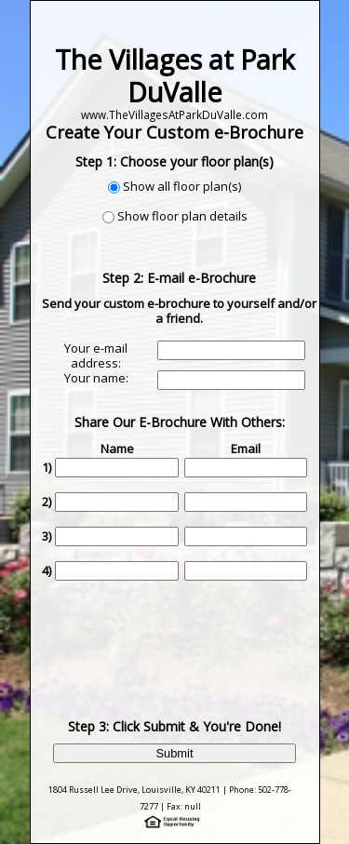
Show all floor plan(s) (182, 186)
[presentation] (181, 635)
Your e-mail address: (96, 355)
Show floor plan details (182, 216)
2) (46, 501)
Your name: (96, 377)
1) (46, 467)
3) (46, 536)
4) (46, 570)
